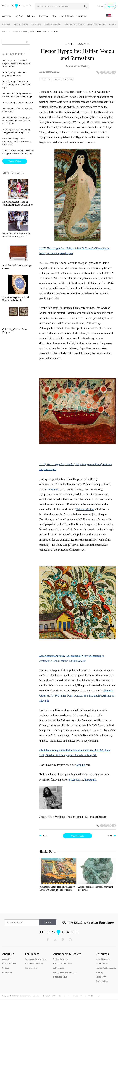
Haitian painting (85, 509)
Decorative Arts (20, 24)
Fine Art (6, 24)
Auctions (6, 16)
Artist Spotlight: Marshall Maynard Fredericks (74, 888)
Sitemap (99, 1053)
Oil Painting (45, 79)
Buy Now (19, 16)
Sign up (110, 6)
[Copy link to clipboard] (97, 72)
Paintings (68, 79)
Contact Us (7, 1053)
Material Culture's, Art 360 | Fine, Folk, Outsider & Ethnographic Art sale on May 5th (76, 695)
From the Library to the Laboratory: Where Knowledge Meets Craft (77, 969)
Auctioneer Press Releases (65, 1053)
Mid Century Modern (74, 24)
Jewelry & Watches (52, 24)
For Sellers (82, 16)
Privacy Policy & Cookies (52, 1076)
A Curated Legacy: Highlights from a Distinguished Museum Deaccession (102, 929)
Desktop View (93, 1076)
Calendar (31, 16)
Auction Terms (102, 1044)
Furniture (36, 24)
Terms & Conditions (75, 1076)
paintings (53, 489)
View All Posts (77, 836)
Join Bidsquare (31, 1048)
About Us (6, 1039)
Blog (54, 16)
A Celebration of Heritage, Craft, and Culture (75, 929)
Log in (100, 6)
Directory (43, 16)
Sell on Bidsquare (60, 1039)
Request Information (62, 1044)
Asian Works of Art (97, 24)
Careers (5, 1048)
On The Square (14, 31)
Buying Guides (102, 1061)
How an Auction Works (106, 1048)
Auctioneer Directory (34, 1044)
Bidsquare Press (9, 1044)
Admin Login (58, 1048)
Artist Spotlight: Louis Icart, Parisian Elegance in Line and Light (102, 888)
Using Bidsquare (103, 1039)
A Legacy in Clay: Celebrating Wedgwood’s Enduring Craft (51, 969)
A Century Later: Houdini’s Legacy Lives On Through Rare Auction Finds (51, 888)
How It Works (66, 16)
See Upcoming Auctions (35, 1039)
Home (4, 31)
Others (112, 24)
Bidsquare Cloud (60, 1057)
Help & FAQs (101, 1057)
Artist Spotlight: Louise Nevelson (51, 928)
